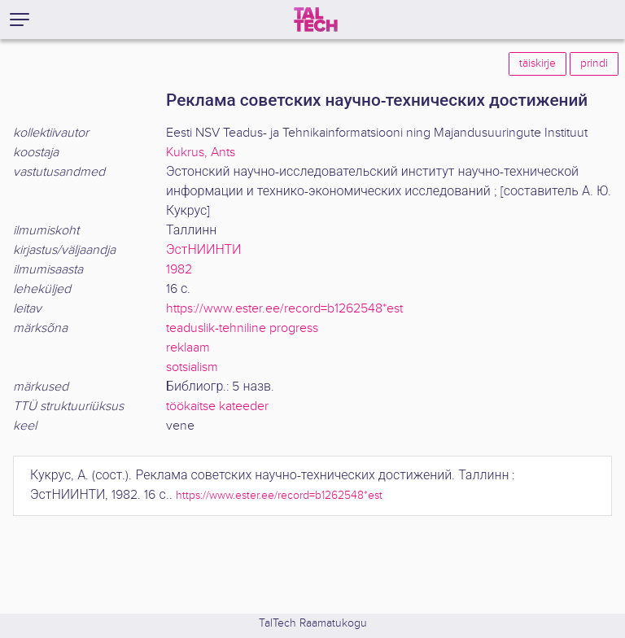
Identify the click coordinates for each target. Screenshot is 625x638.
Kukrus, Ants (200, 152)
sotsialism (192, 367)
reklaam (188, 348)
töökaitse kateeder (217, 406)
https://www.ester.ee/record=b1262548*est (284, 309)
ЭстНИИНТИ (203, 250)
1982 (179, 269)
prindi (594, 63)
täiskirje (537, 63)
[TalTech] (316, 20)
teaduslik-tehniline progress (242, 328)
